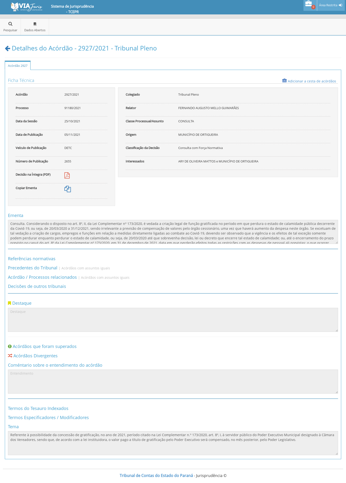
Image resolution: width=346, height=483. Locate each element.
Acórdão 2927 (17, 65)
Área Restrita (328, 5)
